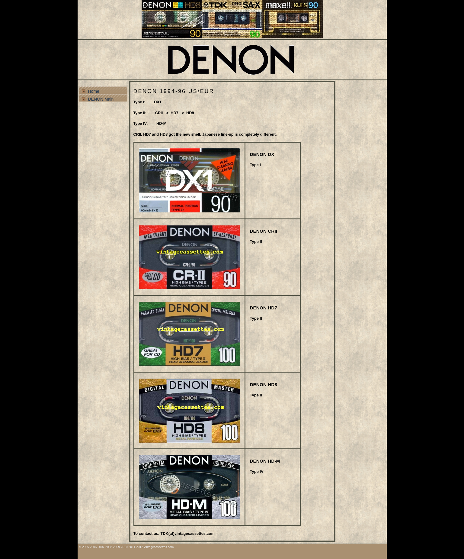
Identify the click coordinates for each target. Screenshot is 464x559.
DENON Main (101, 99)
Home (93, 91)
